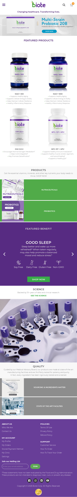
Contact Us (7, 431)
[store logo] (38, 4)
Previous (4, 254)
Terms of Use (46, 427)
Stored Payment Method (12, 449)
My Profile (6, 441)
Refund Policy (46, 435)
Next (72, 254)
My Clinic (6, 453)
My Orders (6, 445)
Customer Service (48, 445)
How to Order (46, 449)
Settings (5, 456)
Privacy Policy (46, 431)
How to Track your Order (51, 453)
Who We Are (7, 427)
